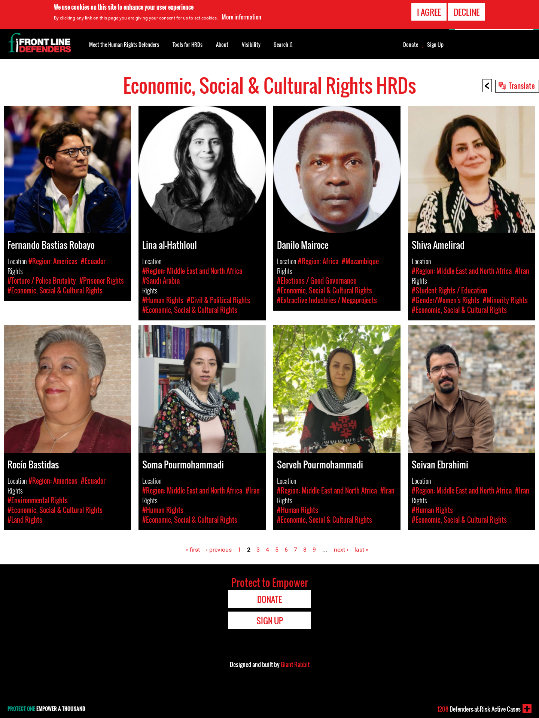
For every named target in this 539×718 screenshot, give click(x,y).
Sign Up (435, 44)
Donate (410, 44)
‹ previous (219, 549)
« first (192, 549)
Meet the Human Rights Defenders (124, 44)
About (222, 44)
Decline (466, 11)
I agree (429, 11)
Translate (522, 85)
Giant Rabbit (295, 664)
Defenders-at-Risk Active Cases (479, 709)
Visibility (251, 44)
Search (283, 43)
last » (361, 549)
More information (241, 16)
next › (341, 549)
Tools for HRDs (187, 44)
